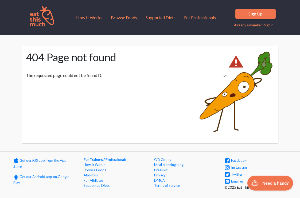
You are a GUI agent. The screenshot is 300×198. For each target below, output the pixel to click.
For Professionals (200, 17)
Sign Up (255, 13)
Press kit (160, 170)
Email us (234, 181)
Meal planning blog (169, 165)
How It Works (89, 17)
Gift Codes (162, 159)
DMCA (159, 180)
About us (91, 175)
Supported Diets (161, 17)
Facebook (236, 160)
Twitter (234, 174)
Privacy (160, 175)
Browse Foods (124, 17)
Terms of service (167, 185)
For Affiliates (93, 180)
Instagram (236, 167)
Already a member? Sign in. (254, 25)
